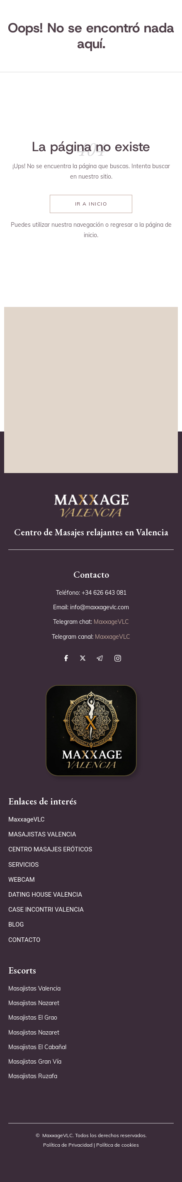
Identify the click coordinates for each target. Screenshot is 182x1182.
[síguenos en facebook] (68, 658)
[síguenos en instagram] (120, 658)
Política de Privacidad (67, 1145)
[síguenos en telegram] (102, 658)
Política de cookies (117, 1145)
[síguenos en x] (85, 658)
